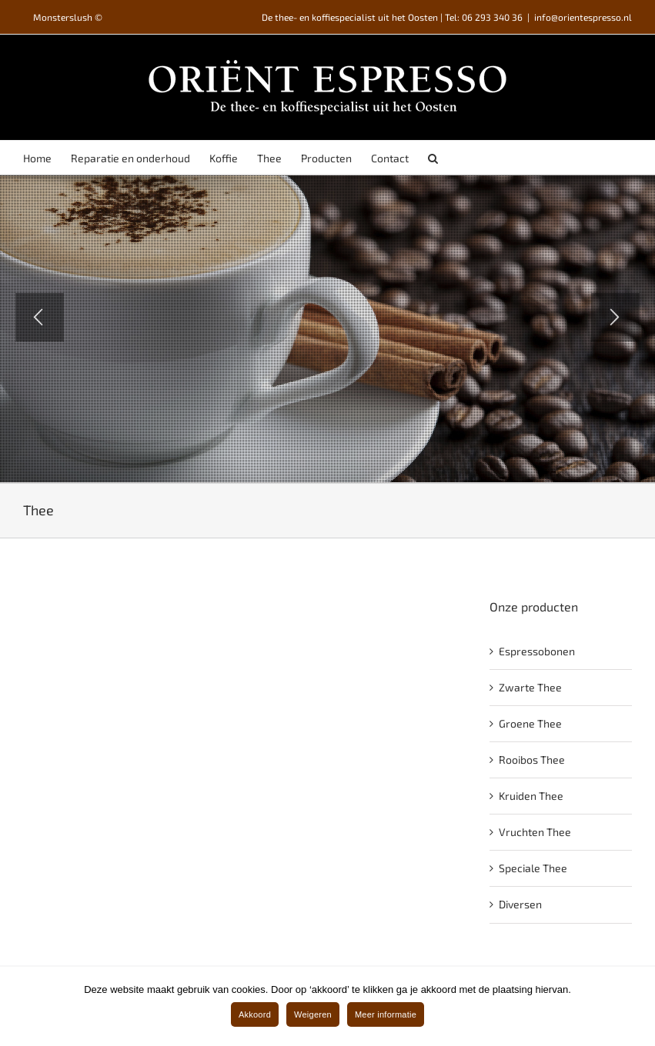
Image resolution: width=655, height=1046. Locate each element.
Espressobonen (537, 651)
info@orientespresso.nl (583, 17)
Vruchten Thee (535, 831)
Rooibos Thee (532, 759)
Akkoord (255, 1014)
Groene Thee (530, 723)
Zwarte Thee (530, 687)
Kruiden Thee (531, 795)
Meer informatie (385, 1014)
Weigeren (313, 1014)
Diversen (520, 904)
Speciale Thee (533, 867)
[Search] (433, 157)
